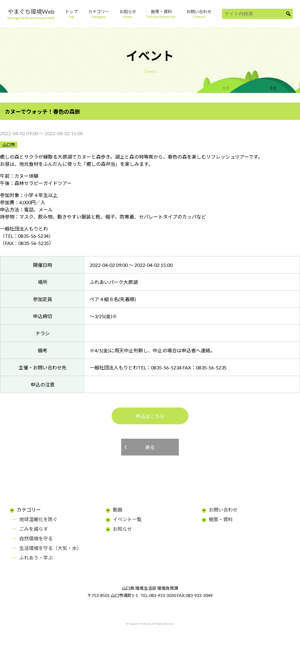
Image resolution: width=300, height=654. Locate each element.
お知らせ (122, 529)
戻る (150, 447)
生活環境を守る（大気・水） (50, 548)
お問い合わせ (223, 509)
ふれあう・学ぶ (36, 557)
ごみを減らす (33, 529)
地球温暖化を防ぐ (38, 519)
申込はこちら (150, 416)
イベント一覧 (127, 519)
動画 (117, 509)
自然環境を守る (36, 538)
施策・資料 (221, 519)
